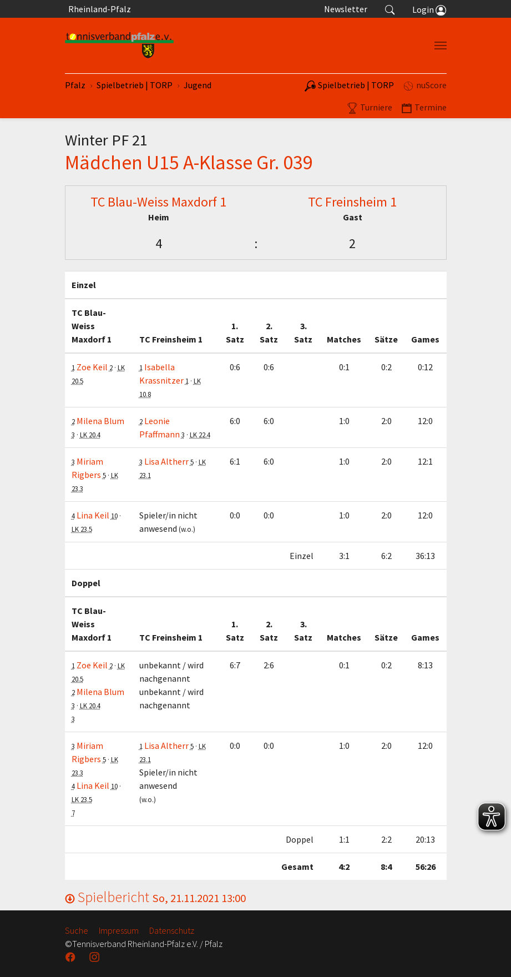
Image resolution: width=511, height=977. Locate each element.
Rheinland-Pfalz (98, 8)
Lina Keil (93, 515)
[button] (390, 9)
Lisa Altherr (166, 461)
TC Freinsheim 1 (352, 201)
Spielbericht (155, 897)
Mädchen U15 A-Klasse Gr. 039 (189, 162)
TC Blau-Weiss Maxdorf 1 (158, 201)
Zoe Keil (92, 366)
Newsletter (345, 8)
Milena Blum (100, 420)
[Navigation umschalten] (440, 45)
